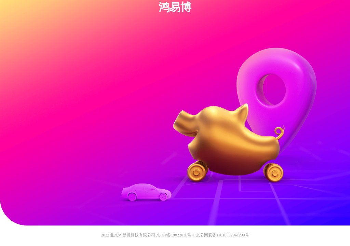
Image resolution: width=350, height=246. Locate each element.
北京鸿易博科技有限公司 (132, 235)
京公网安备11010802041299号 (222, 235)
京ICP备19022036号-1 (175, 235)
